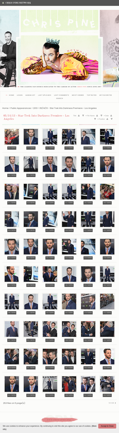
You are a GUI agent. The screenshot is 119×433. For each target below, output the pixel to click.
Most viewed (78, 95)
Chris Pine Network (16, 3)
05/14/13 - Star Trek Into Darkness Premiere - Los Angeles (68, 108)
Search (59, 99)
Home (11, 95)
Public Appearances (21, 108)
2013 (35, 108)
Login (20, 95)
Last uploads (44, 95)
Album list (30, 95)
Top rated (92, 95)
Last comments (61, 95)
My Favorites (105, 95)
